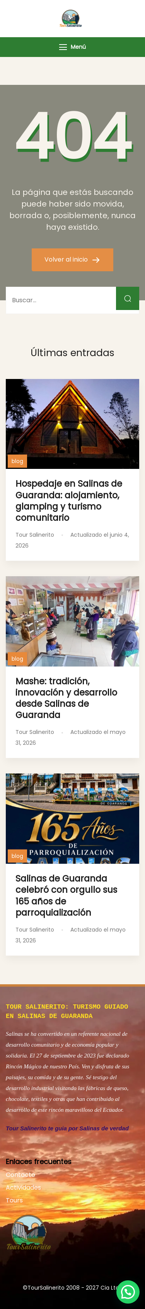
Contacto (20, 1173)
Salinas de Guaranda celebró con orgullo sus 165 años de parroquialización (66, 895)
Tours (14, 1198)
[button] (128, 1292)
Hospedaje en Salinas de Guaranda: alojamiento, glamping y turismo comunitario (68, 500)
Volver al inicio (66, 259)
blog (17, 461)
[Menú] (63, 47)
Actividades (23, 1186)
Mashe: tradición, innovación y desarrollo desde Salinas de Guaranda (66, 698)
